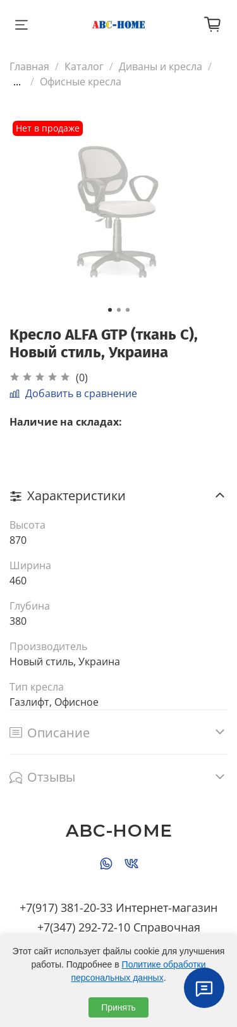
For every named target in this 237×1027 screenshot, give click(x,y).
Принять (118, 1007)
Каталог (84, 66)
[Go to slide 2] (119, 310)
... (17, 81)
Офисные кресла (80, 82)
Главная (29, 66)
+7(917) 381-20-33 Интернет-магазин (118, 907)
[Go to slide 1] (110, 310)
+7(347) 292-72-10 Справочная (118, 927)
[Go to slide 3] (128, 310)
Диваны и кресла (160, 66)
